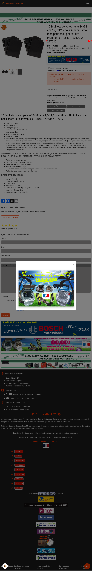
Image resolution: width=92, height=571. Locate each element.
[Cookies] (5, 566)
